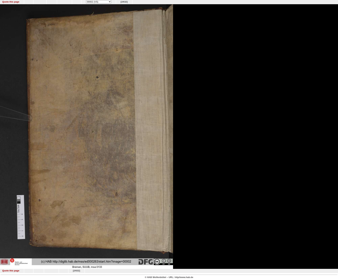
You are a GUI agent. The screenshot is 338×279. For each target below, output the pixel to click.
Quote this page (10, 2)
